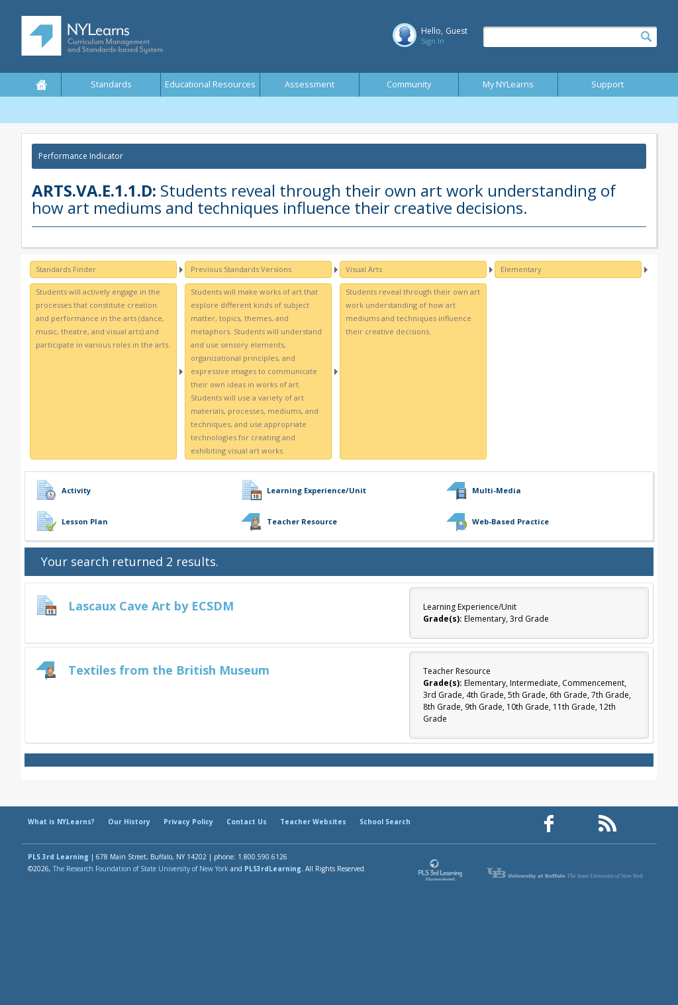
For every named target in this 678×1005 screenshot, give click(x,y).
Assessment (309, 84)
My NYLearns (508, 84)
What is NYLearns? (61, 821)
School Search (385, 821)
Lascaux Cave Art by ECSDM (151, 606)
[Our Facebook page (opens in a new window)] (548, 824)
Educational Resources (210, 84)
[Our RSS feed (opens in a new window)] (607, 824)
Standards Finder (66, 269)
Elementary (521, 269)
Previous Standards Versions (241, 269)
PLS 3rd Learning (58, 856)
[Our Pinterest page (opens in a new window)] (578, 824)
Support (607, 84)
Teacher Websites (313, 821)
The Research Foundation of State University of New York (140, 868)
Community (409, 84)
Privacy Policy (188, 821)
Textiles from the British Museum (168, 670)
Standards (111, 84)
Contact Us (246, 821)
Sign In (432, 41)
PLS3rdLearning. (273, 868)
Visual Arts (364, 269)
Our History (129, 821)
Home (41, 85)
